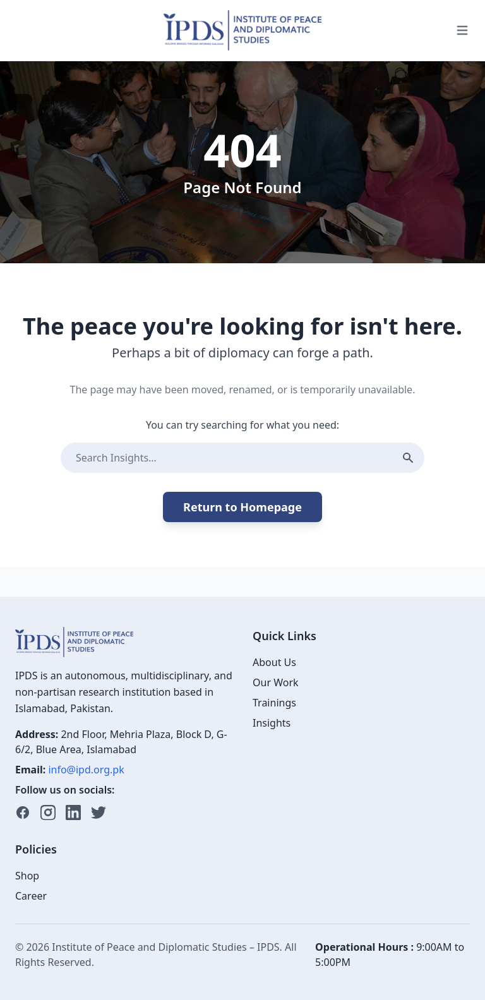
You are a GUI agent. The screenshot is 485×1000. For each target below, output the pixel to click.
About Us (274, 662)
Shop (27, 876)
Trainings (274, 703)
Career (31, 896)
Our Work (276, 682)
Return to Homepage (242, 507)
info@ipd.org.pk (86, 770)
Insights (271, 723)
